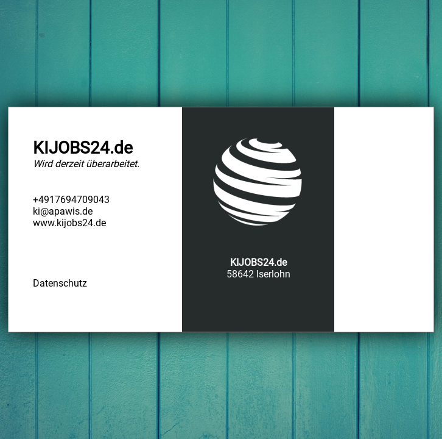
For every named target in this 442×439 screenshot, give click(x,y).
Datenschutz (60, 283)
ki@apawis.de (63, 211)
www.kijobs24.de (69, 223)
